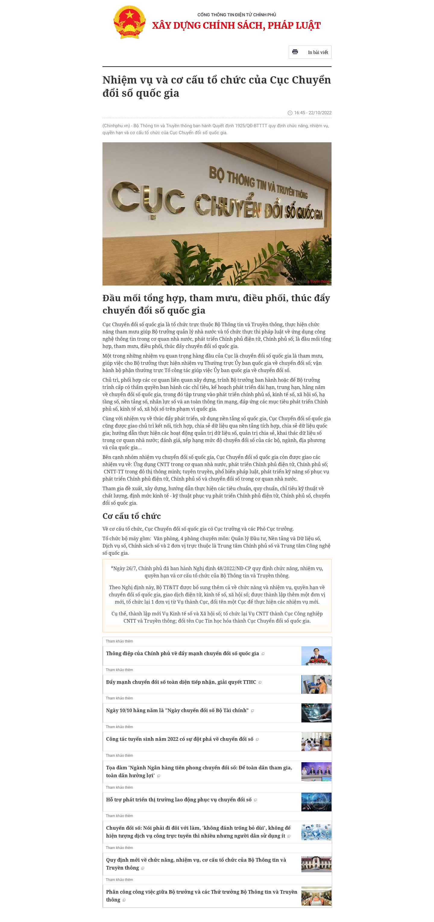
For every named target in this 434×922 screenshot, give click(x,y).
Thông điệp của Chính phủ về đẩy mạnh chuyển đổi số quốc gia (185, 653)
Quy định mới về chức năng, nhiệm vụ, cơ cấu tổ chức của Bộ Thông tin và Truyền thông (196, 864)
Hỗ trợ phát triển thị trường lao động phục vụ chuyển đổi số (181, 799)
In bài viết (310, 52)
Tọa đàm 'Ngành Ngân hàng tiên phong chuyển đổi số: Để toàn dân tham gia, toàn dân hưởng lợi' (199, 771)
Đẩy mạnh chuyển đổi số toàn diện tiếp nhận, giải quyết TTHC (183, 682)
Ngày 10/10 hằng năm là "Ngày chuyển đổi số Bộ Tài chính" (180, 710)
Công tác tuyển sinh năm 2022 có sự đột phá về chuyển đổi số (182, 739)
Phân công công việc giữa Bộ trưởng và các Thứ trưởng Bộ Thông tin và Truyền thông (201, 896)
